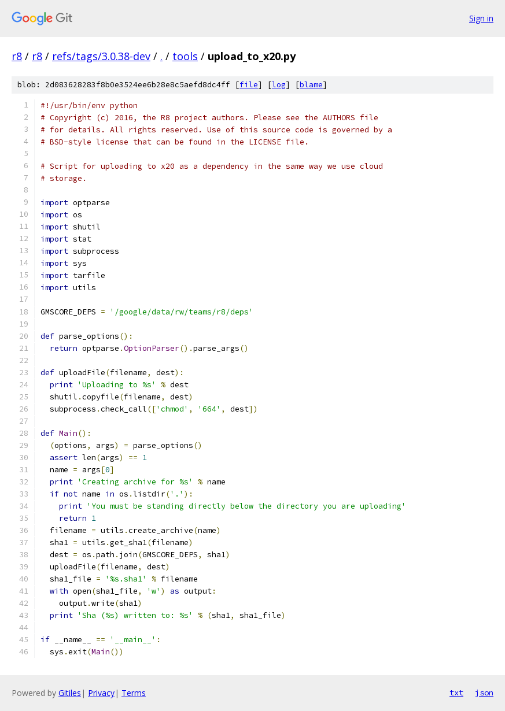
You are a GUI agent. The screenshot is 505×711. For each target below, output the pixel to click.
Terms (133, 692)
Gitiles (69, 692)
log (279, 85)
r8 (17, 56)
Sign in (481, 18)
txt (456, 692)
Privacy (101, 692)
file (248, 85)
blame (311, 85)
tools (185, 56)
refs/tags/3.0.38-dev (101, 56)
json (484, 692)
